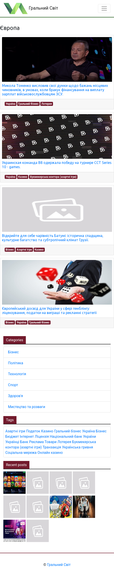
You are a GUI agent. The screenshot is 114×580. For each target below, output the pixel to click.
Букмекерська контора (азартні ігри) (53, 176)
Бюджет (12, 436)
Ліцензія (42, 436)
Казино (22, 176)
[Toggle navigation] (104, 8)
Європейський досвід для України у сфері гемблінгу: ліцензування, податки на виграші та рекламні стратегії (49, 310)
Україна (10, 103)
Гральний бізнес (28, 103)
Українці (12, 442)
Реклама (36, 442)
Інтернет (27, 436)
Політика (15, 363)
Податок (33, 431)
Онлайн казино (50, 452)
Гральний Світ (31, 8)
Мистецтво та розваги (26, 407)
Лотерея (46, 103)
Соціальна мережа (21, 452)
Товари (51, 442)
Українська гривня (77, 447)
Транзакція (52, 447)
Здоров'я (15, 396)
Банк (24, 442)
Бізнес (10, 249)
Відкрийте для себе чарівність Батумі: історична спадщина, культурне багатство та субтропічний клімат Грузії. (52, 238)
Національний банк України (73, 436)
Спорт (13, 385)
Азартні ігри (24, 249)
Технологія (17, 374)
